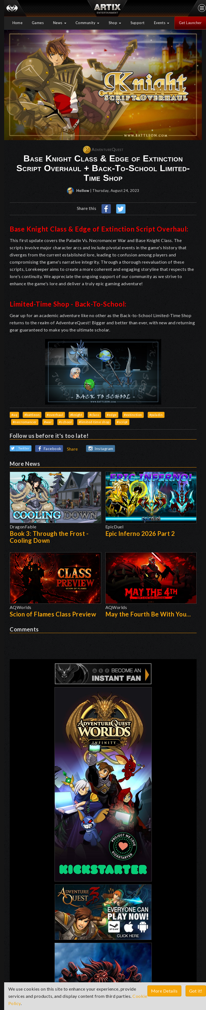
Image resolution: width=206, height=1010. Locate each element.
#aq (14, 415)
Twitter (20, 448)
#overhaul (55, 415)
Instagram (100, 449)
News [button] (59, 22)
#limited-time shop (94, 422)
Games (38, 22)
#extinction (133, 415)
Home (17, 22)
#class (94, 415)
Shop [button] (115, 22)
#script (122, 422)
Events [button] (162, 22)
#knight (76, 415)
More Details (164, 990)
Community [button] (87, 22)
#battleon (32, 415)
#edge (112, 415)
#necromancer (25, 422)
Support (138, 22)
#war (48, 422)
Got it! (196, 990)
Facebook (48, 449)
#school (65, 422)
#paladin (156, 415)
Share (72, 448)
